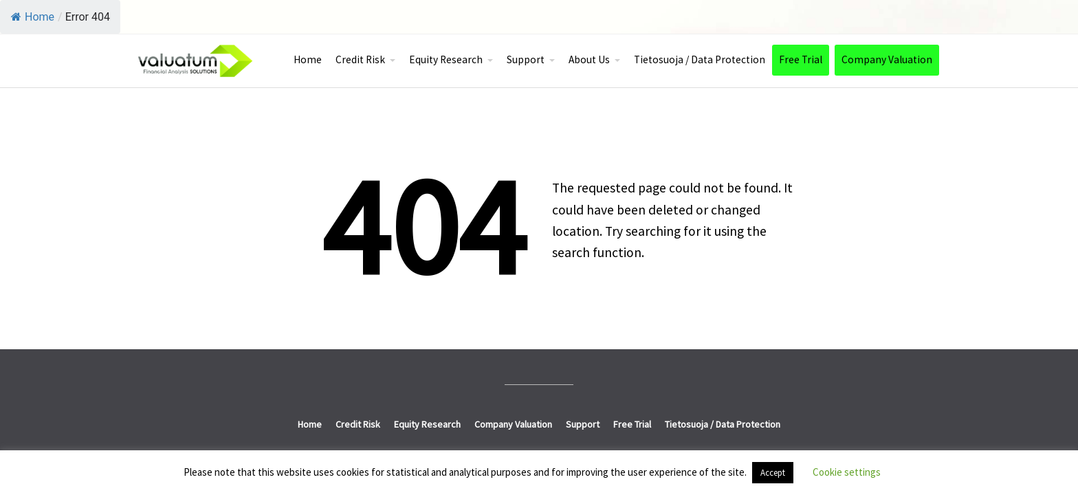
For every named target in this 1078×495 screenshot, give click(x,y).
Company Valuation (887, 59)
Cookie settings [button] (847, 471)
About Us (589, 59)
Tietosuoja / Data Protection (699, 59)
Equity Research (446, 59)
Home (32, 16)
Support (525, 59)
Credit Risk (360, 59)
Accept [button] (772, 472)
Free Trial (800, 59)
